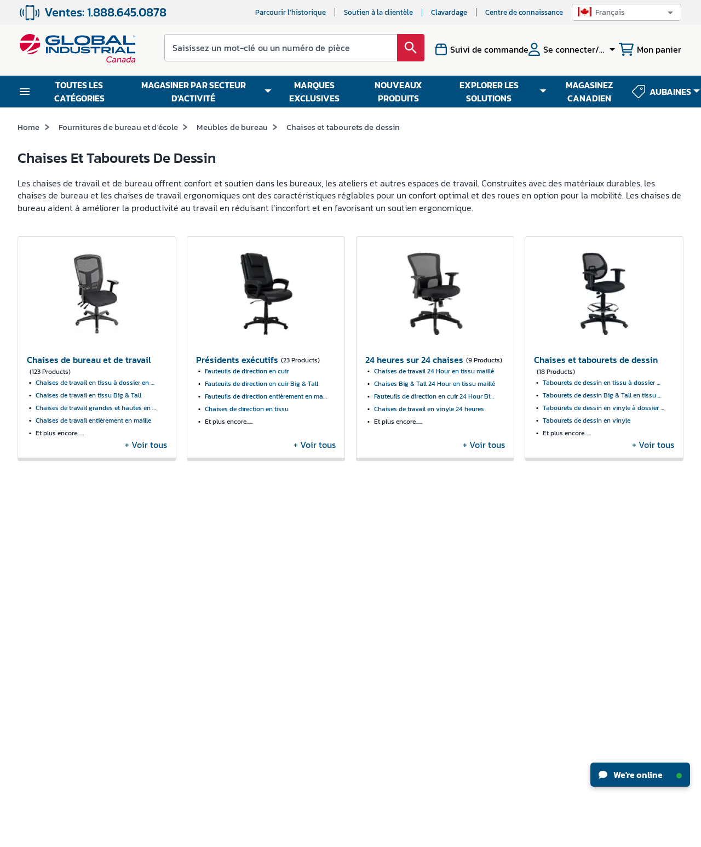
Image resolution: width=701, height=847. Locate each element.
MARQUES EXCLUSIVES (314, 91)
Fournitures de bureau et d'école (119, 127)
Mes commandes (159, 572)
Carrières (33, 572)
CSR (24, 644)
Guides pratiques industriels (404, 593)
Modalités (310, 835)
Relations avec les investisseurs (47, 618)
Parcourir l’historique (290, 12)
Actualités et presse (50, 592)
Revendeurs (263, 564)
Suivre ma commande (168, 593)
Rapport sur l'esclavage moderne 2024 (56, 690)
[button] (626, 12)
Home (29, 127)
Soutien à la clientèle (378, 12)
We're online (640, 774)
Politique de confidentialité (367, 835)
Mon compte (152, 552)
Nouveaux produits (389, 552)
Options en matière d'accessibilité (276, 610)
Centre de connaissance (524, 12)
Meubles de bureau (232, 127)
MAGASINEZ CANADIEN (589, 91)
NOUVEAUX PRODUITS (398, 91)
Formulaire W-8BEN (164, 633)
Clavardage (449, 12)
